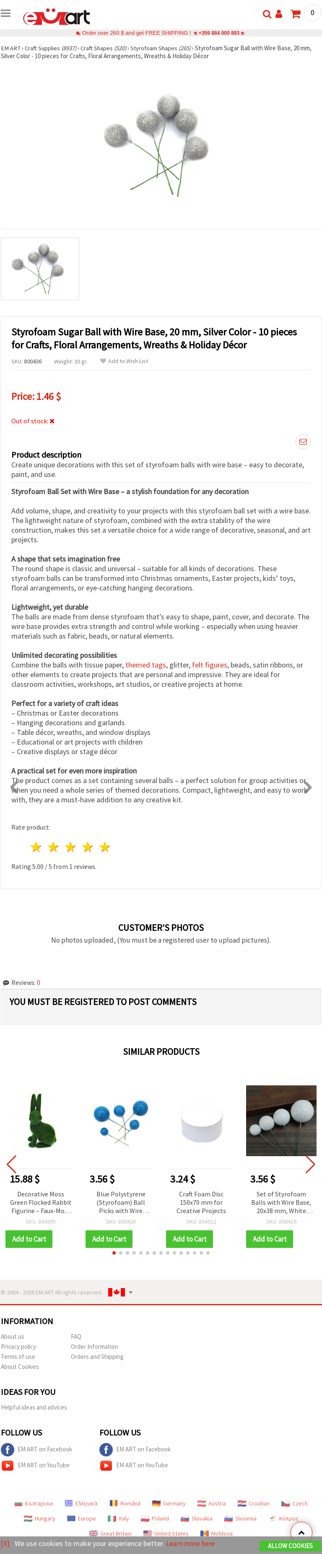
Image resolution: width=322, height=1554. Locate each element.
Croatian (254, 1503)
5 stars (105, 847)
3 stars (71, 847)
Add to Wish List (124, 361)
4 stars (87, 847)
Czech (294, 1503)
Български (33, 1503)
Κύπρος (283, 1518)
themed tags (145, 665)
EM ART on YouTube (35, 1465)
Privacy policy (18, 1346)
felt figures (209, 665)
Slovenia (240, 1518)
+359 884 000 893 (219, 33)
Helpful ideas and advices (34, 1407)
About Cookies (20, 1367)
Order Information (94, 1346)
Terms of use (18, 1357)
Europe (81, 1518)
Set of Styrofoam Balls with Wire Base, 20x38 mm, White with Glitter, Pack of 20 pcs (281, 1203)
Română (124, 1503)
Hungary (39, 1518)
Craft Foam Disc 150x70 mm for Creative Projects (201, 1202)
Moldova (216, 1533)
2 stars (53, 847)
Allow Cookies (290, 1546)
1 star (36, 847)
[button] (114, 1253)
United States (166, 1533)
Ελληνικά (81, 1503)
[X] (5, 1544)
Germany (169, 1503)
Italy (118, 1518)
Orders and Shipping (97, 1357)
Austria (211, 1503)
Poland (155, 1518)
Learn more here (192, 1544)
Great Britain (110, 1533)
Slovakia (197, 1518)
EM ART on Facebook (36, 1449)
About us (12, 1336)
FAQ (76, 1336)
